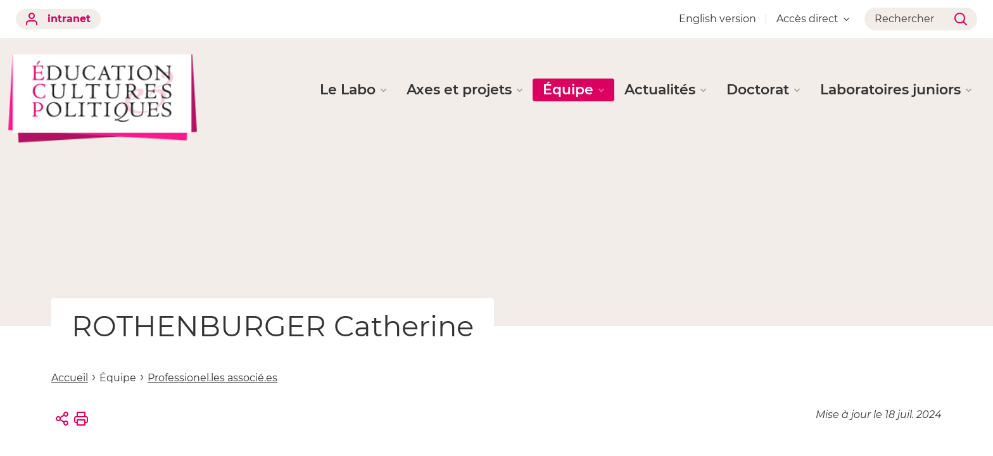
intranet (58, 19)
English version (717, 19)
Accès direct (812, 19)
